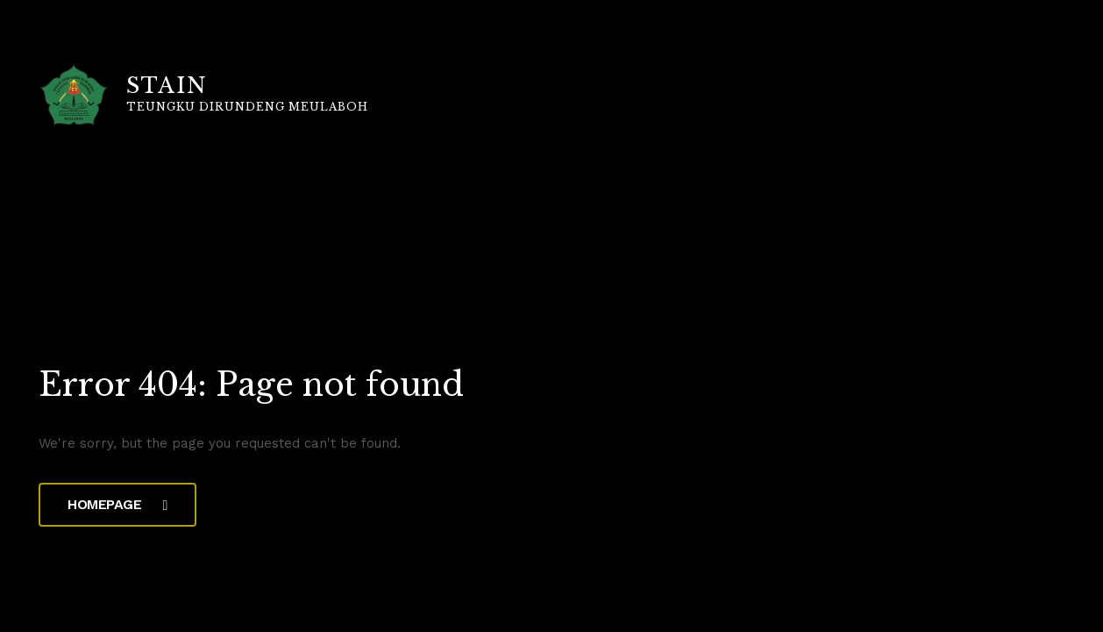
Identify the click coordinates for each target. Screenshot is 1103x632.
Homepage (117, 504)
